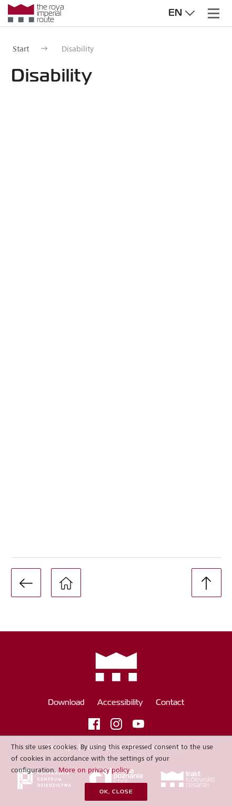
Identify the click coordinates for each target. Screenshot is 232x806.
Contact (170, 703)
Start (21, 49)
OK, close (116, 792)
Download (66, 703)
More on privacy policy (93, 769)
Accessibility (120, 703)
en (183, 13)
